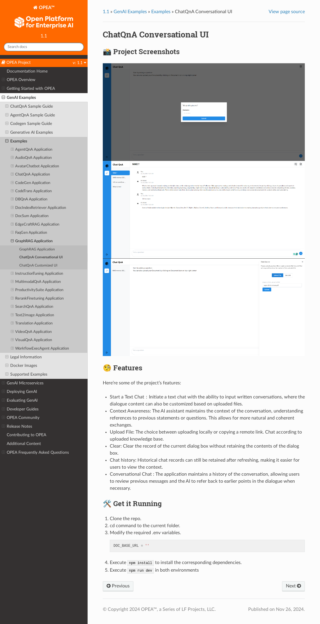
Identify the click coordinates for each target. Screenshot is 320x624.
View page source (287, 11)
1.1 (106, 11)
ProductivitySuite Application (37, 290)
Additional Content (24, 443)
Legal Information (23, 357)
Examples (16, 141)
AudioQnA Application (31, 158)
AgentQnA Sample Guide (30, 115)
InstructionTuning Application (37, 273)
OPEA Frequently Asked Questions (35, 452)
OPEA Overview (18, 79)
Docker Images (21, 365)
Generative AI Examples (29, 132)
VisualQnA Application (31, 340)
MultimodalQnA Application (36, 282)
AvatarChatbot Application (35, 166)
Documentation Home (27, 71)
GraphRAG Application (32, 241)
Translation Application (32, 323)
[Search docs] (44, 47)
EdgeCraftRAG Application (35, 224)
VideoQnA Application (31, 332)
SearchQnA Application (32, 307)
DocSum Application (30, 216)
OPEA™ (43, 17)
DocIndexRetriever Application (38, 208)
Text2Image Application (32, 315)
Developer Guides (20, 409)
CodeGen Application (31, 183)
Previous (118, 586)
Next (293, 586)
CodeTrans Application (31, 191)
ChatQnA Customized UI (38, 265)
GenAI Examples (19, 97)
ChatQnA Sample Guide (29, 106)
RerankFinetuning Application (37, 298)
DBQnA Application (29, 199)
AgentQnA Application (32, 149)
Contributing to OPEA (26, 435)
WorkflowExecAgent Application (40, 348)
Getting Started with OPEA (28, 88)
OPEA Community (20, 417)
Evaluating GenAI (20, 400)
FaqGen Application (29, 232)
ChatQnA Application (30, 174)
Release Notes (17, 426)
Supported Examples (26, 374)
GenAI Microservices (23, 383)
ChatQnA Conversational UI (41, 257)
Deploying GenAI (19, 391)
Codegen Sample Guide (28, 123)
